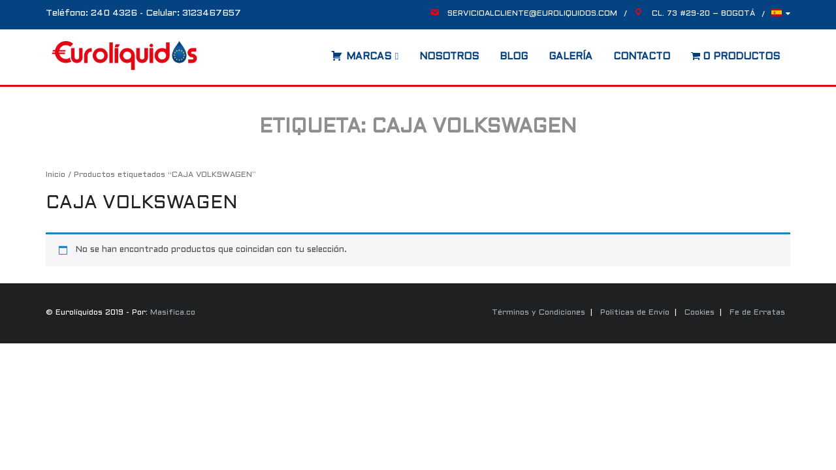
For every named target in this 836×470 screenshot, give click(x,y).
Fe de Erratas (757, 313)
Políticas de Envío (634, 313)
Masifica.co (172, 313)
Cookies (699, 313)
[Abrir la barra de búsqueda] (318, 52)
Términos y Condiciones (538, 313)
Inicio (55, 175)
